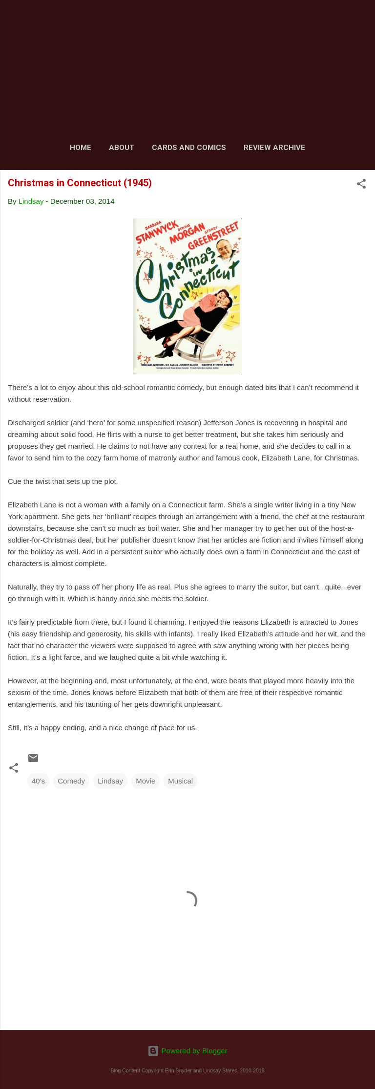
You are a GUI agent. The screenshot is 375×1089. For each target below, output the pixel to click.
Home (80, 147)
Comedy (71, 781)
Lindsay (110, 781)
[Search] (361, 20)
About (121, 147)
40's (38, 781)
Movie (145, 781)
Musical (180, 781)
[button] (361, 185)
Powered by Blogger (187, 1050)
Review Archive (274, 147)
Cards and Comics (189, 147)
